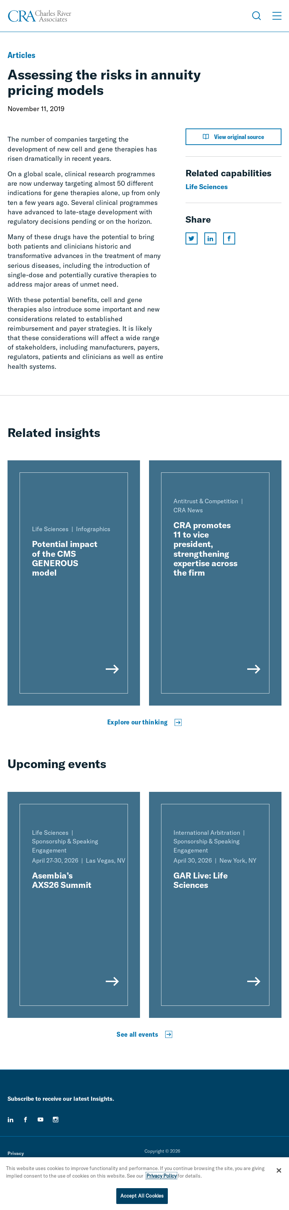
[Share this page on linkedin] (210, 238)
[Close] (279, 1170)
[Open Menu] (276, 15)
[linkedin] (11, 1119)
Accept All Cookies (142, 1196)
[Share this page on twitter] (192, 238)
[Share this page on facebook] (229, 238)
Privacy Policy (161, 1176)
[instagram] (56, 1119)
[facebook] (26, 1119)
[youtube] (41, 1119)
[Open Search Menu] (256, 15)
